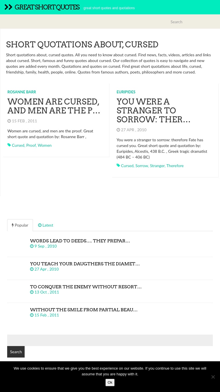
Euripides (126, 92)
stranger (157, 165)
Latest (45, 225)
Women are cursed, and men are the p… (53, 106)
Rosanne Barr (21, 92)
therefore (175, 165)
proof (31, 145)
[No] (213, 377)
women (45, 145)
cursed (18, 145)
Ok (110, 382)
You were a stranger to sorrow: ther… (154, 110)
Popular (20, 225)
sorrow (141, 165)
